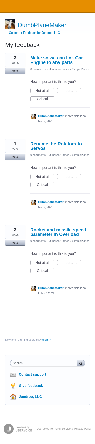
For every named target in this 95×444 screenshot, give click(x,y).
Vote (15, 70)
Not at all (44, 91)
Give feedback (31, 386)
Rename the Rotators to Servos (56, 146)
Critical (45, 99)
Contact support (32, 374)
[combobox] (45, 363)
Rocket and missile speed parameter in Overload (58, 232)
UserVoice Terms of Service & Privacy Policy (63, 428)
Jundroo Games (59, 69)
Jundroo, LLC (30, 397)
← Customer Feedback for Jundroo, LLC (32, 33)
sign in (46, 339)
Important (71, 91)
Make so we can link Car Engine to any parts (56, 60)
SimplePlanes (80, 69)
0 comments (38, 69)
